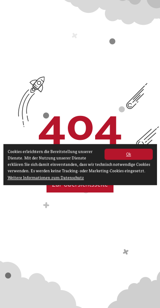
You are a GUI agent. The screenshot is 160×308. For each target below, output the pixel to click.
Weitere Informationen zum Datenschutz (46, 179)
